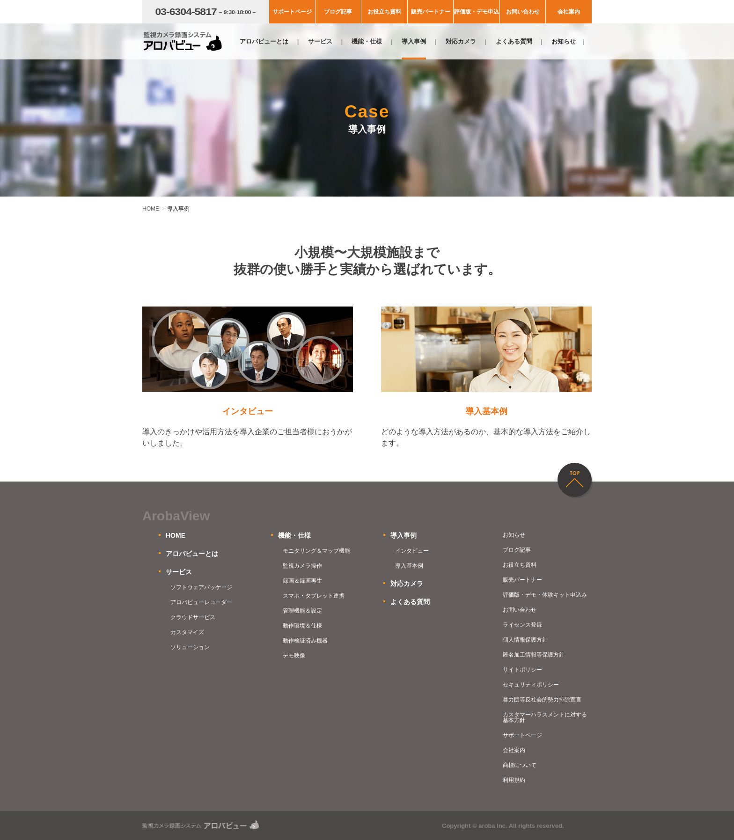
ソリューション (190, 647)
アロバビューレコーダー (201, 602)
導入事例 (414, 41)
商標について (519, 765)
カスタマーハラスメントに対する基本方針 (545, 717)
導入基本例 (409, 565)
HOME (175, 535)
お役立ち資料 (384, 11)
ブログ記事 (338, 11)
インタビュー (412, 551)
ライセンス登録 (522, 624)
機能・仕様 (367, 41)
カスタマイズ (187, 632)
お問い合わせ (523, 11)
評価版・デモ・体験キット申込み (545, 595)
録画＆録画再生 (302, 580)
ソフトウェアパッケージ (201, 587)
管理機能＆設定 (302, 610)
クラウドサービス (192, 617)
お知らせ (563, 41)
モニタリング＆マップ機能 (316, 551)
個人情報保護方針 (525, 639)
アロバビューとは (264, 41)
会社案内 (569, 11)
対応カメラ (461, 41)
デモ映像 (294, 655)
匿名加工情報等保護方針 (534, 654)
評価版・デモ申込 (476, 11)
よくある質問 (514, 41)
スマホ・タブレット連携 (314, 595)
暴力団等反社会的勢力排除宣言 (542, 699)
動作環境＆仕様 (302, 625)
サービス (320, 41)
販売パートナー (430, 11)
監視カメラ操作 (302, 565)
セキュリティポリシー (531, 684)
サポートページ (292, 11)
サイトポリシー (522, 669)
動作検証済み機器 (305, 640)
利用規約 (514, 780)
